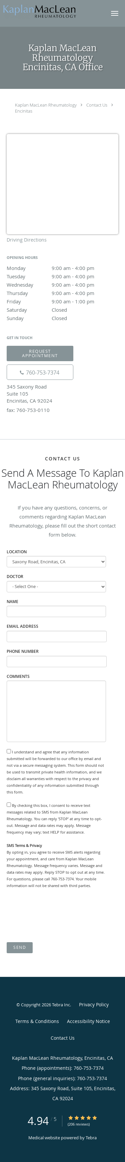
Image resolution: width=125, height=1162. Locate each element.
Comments (18, 676)
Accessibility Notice (88, 1021)
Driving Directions (27, 240)
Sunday (62, 318)
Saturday (62, 309)
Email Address (22, 626)
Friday (62, 301)
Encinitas (23, 111)
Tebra (91, 1138)
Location (17, 552)
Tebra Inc (61, 1005)
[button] (114, 13)
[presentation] (57, 916)
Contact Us (96, 105)
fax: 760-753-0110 (28, 410)
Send (19, 947)
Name (12, 601)
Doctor (15, 576)
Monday (62, 268)
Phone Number (23, 651)
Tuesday (62, 276)
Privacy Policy (94, 1004)
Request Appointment (40, 353)
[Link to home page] (52, 11)
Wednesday (62, 284)
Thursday (62, 293)
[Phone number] (40, 372)
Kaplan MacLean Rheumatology (46, 105)
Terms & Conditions (37, 1021)
